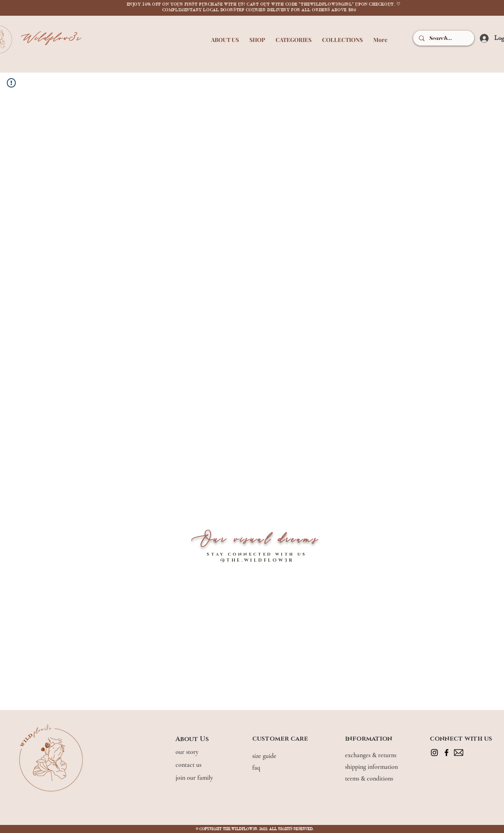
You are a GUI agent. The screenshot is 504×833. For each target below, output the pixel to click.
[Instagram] (434, 752)
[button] (225, 36)
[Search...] (443, 38)
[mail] (458, 752)
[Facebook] (446, 752)
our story (188, 752)
